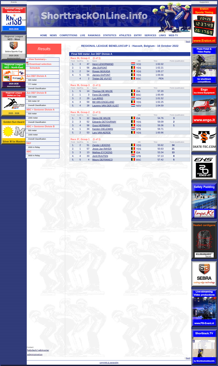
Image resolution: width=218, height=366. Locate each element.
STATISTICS (110, 35)
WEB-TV (173, 35)
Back (188, 41)
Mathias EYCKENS (102, 152)
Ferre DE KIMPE (101, 94)
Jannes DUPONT (101, 75)
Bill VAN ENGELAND (103, 102)
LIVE (82, 35)
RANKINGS (94, 35)
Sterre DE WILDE (101, 118)
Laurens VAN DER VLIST (105, 105)
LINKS (162, 35)
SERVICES (150, 35)
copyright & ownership (109, 363)
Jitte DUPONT (99, 67)
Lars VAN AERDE (101, 132)
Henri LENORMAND (103, 64)
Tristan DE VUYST (102, 78)
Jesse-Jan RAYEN (101, 148)
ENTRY (138, 35)
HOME (43, 35)
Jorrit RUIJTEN (100, 156)
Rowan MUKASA (101, 71)
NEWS (53, 35)
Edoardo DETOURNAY (104, 121)
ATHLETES (125, 35)
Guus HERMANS (101, 125)
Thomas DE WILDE (102, 91)
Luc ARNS (97, 98)
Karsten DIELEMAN (102, 129)
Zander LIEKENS (101, 145)
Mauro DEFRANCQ (102, 159)
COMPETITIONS (68, 35)
